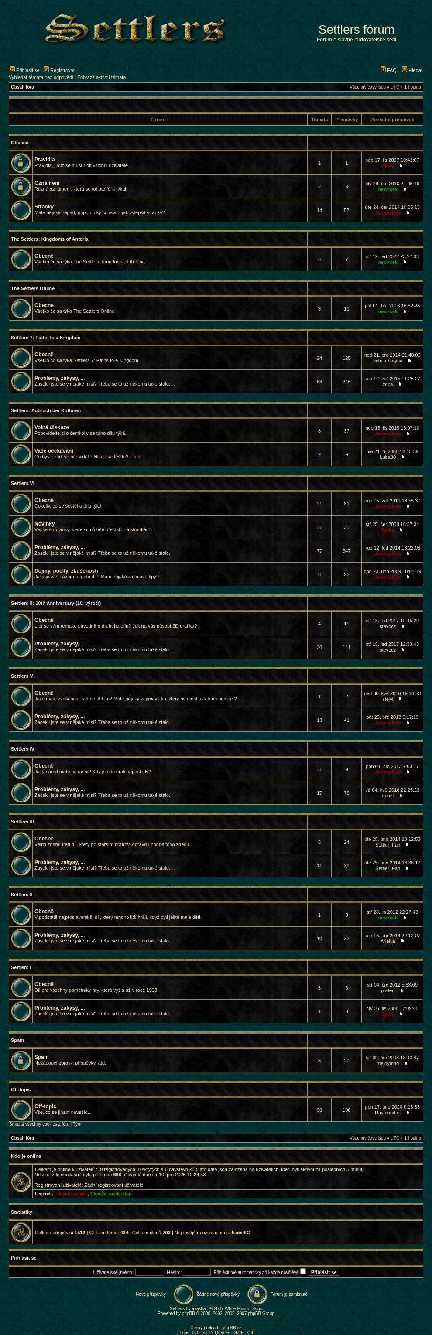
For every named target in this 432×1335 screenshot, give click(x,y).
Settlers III (22, 821)
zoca (388, 384)
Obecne (44, 305)
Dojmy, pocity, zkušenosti (66, 571)
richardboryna (387, 360)
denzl (388, 795)
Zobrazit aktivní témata (101, 77)
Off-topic (21, 1089)
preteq (387, 990)
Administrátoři (73, 1194)
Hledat (412, 70)
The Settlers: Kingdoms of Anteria (49, 239)
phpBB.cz (232, 1327)
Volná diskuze (51, 427)
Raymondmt (388, 1112)
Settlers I (21, 967)
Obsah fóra (22, 87)
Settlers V (22, 676)
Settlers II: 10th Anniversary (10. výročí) (56, 603)
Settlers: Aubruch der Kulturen (46, 410)
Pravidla (44, 160)
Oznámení (46, 183)
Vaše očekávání (53, 451)
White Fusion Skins (243, 1308)
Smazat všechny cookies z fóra (39, 1124)
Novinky (44, 524)
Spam (17, 1040)
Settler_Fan (387, 844)
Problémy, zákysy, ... (59, 378)
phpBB (188, 1313)
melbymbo (388, 1063)
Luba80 (388, 457)
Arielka (388, 941)
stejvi (387, 699)
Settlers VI (22, 483)
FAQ (389, 70)
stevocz (388, 626)
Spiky (387, 165)
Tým (77, 1124)
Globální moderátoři (111, 1194)
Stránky (44, 207)
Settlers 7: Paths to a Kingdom (46, 337)
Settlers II (22, 894)
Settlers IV (22, 748)
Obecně (19, 142)
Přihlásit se (25, 70)
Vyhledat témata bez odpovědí (41, 77)
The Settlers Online (33, 288)
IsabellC (241, 1232)
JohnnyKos (388, 212)
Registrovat (59, 70)
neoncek (388, 189)
